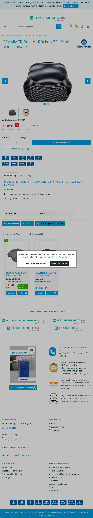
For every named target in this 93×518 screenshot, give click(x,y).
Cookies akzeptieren (59, 263)
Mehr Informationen (61, 257)
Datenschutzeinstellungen (36, 263)
